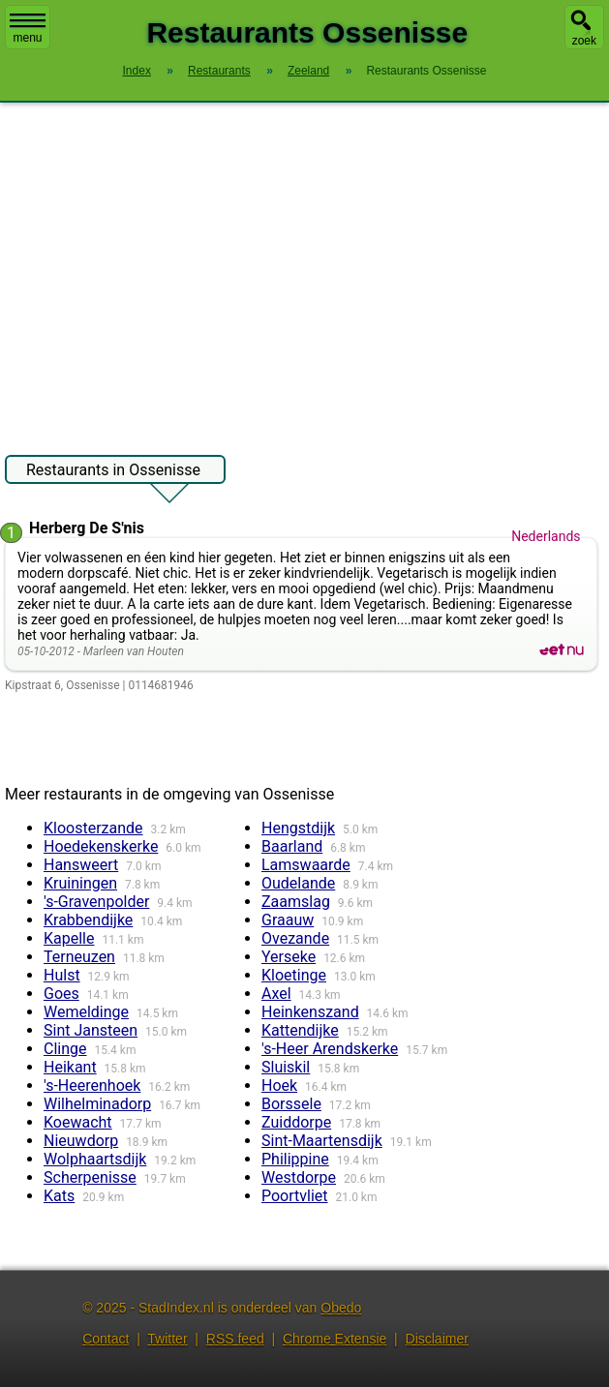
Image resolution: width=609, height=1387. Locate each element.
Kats (59, 1196)
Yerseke (288, 957)
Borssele (291, 1104)
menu (28, 29)
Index (137, 70)
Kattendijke (300, 1030)
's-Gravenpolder (96, 901)
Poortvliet (294, 1196)
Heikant (70, 1067)
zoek (584, 40)
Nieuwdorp (81, 1140)
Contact (105, 1338)
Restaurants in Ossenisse (113, 472)
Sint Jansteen (90, 1030)
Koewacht (78, 1122)
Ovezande (295, 938)
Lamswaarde (305, 865)
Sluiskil (285, 1067)
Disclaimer (437, 1338)
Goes (61, 993)
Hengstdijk (298, 828)
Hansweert (81, 865)
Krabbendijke (88, 920)
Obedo (340, 1307)
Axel (276, 993)
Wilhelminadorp (97, 1104)
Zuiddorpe (296, 1122)
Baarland (291, 846)
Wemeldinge (86, 1012)
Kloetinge (293, 975)
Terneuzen (79, 957)
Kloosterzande (93, 828)
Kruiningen (80, 883)
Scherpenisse (90, 1177)
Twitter (167, 1338)
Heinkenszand (310, 1012)
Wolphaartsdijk (95, 1159)
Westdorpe (298, 1177)
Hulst (62, 975)
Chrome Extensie (334, 1338)
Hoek (279, 1085)
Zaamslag (295, 901)
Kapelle (69, 938)
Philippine (295, 1159)
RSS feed (235, 1338)
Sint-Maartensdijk (321, 1140)
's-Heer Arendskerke (329, 1049)
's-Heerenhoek (92, 1085)
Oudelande (298, 883)
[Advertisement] (304, 269)
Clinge (65, 1049)
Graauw (287, 920)
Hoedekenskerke (101, 846)
